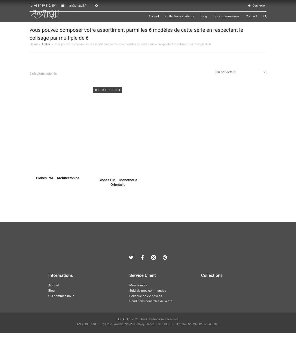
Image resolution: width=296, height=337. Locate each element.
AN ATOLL (124, 323)
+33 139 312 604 (45, 5)
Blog (51, 295)
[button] (265, 18)
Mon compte (138, 289)
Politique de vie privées (145, 300)
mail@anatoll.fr (77, 5)
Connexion (259, 5)
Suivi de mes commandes (147, 295)
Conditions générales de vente (150, 305)
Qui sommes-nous (61, 300)
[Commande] (240, 76)
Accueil (53, 289)
